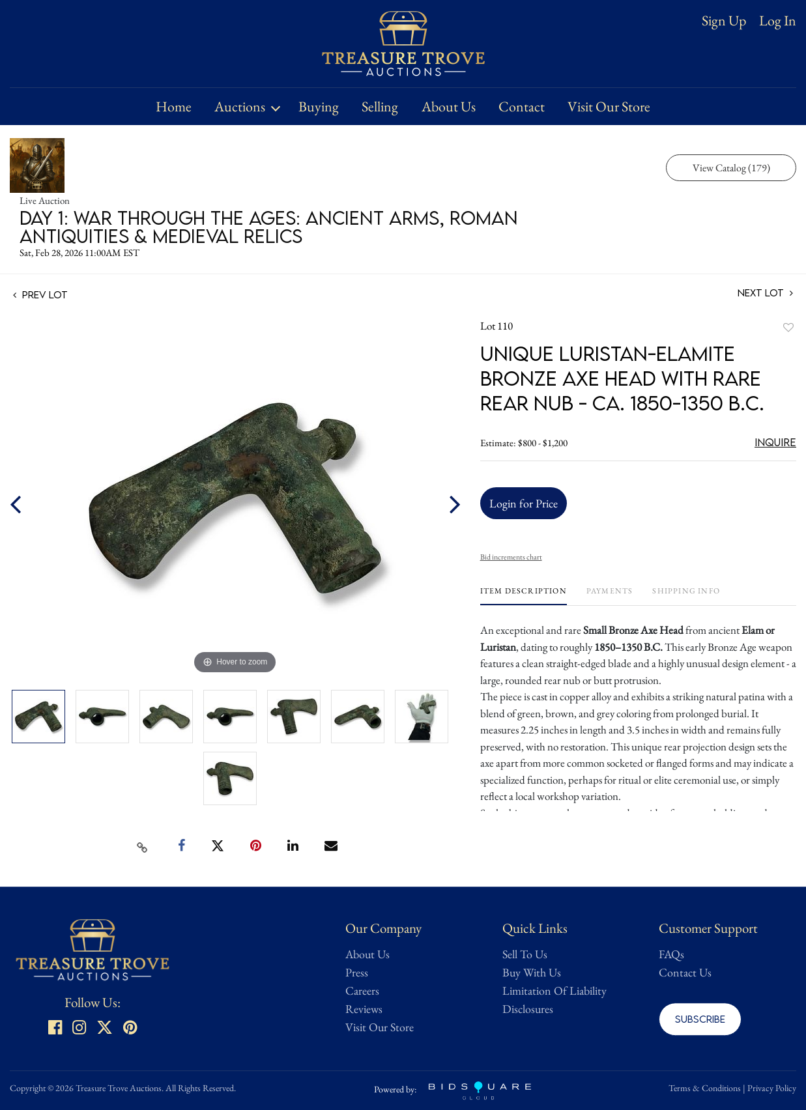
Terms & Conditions (705, 1088)
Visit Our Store (609, 106)
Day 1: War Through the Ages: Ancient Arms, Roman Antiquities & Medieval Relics (269, 226)
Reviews (363, 1008)
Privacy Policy (771, 1088)
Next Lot (765, 292)
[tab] (523, 595)
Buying (318, 106)
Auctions (239, 106)
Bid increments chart (511, 557)
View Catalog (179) (731, 168)
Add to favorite (788, 327)
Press (356, 972)
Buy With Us (531, 972)
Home (174, 106)
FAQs (671, 953)
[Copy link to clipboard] (142, 846)
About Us (449, 106)
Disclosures (527, 1008)
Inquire (775, 442)
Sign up (724, 20)
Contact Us (685, 972)
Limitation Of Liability (554, 990)
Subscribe (700, 1019)
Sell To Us (524, 953)
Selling (380, 106)
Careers (362, 990)
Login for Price (523, 503)
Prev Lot (40, 294)
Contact (521, 106)
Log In (777, 20)
